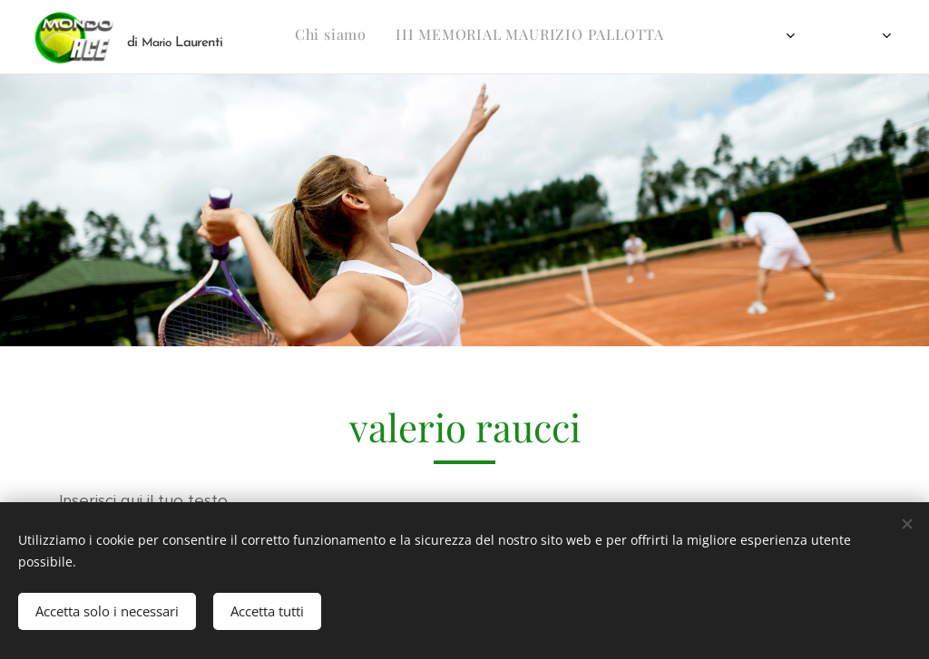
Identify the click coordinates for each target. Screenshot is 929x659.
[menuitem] (390, 37)
